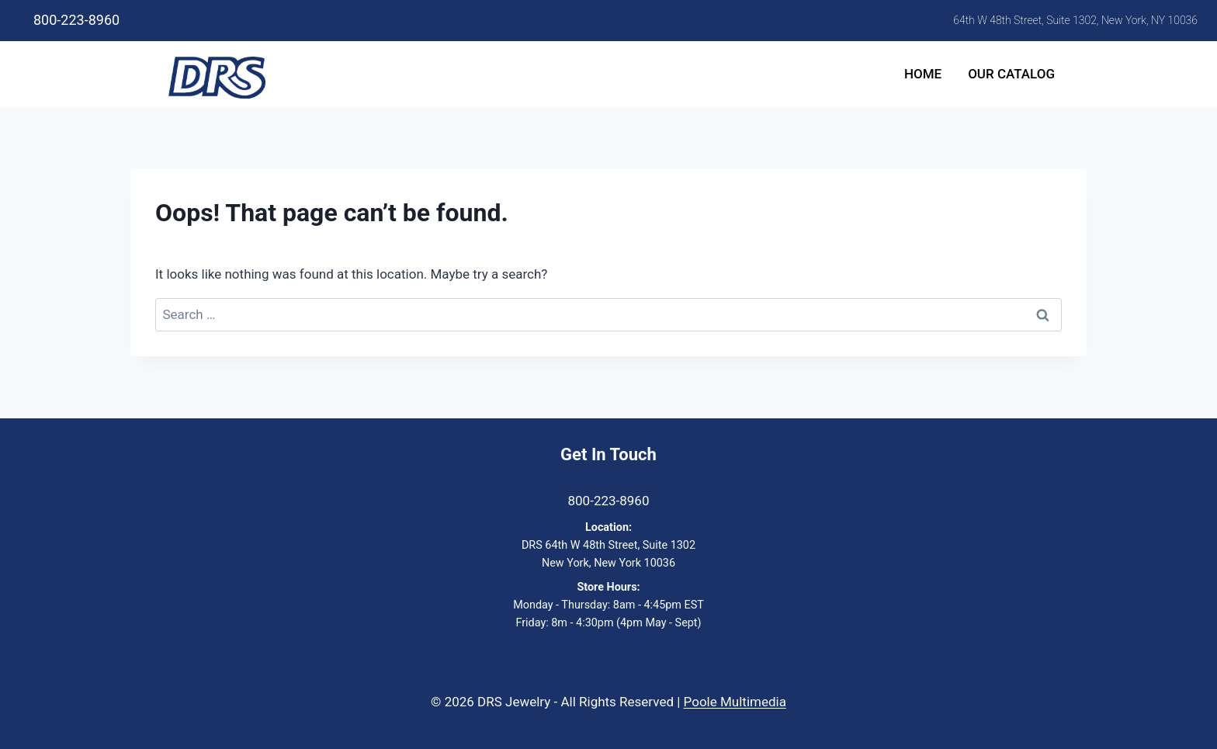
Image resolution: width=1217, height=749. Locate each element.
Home (922, 73)
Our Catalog (1011, 73)
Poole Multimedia (735, 701)
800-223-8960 (76, 20)
